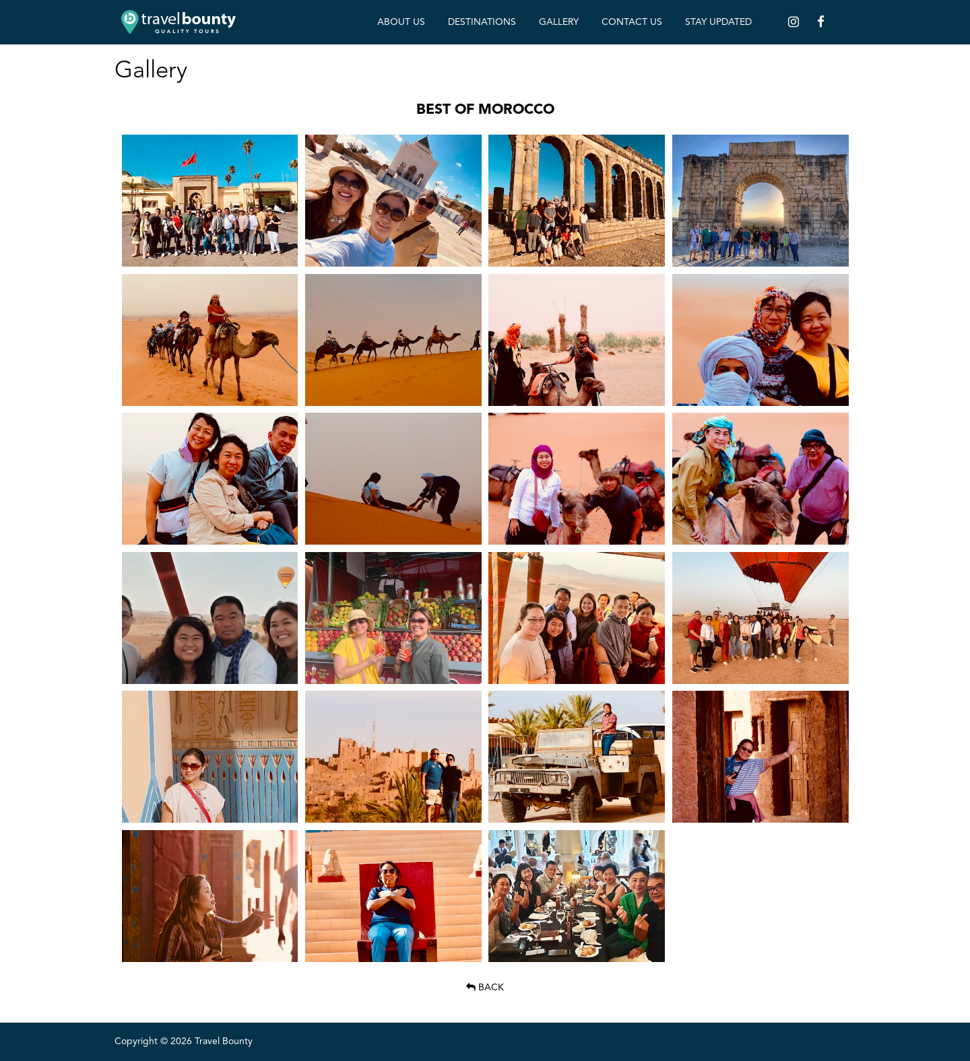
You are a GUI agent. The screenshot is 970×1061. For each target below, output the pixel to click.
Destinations (482, 22)
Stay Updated (718, 22)
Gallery (559, 22)
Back (485, 987)
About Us (401, 22)
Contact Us (632, 22)
